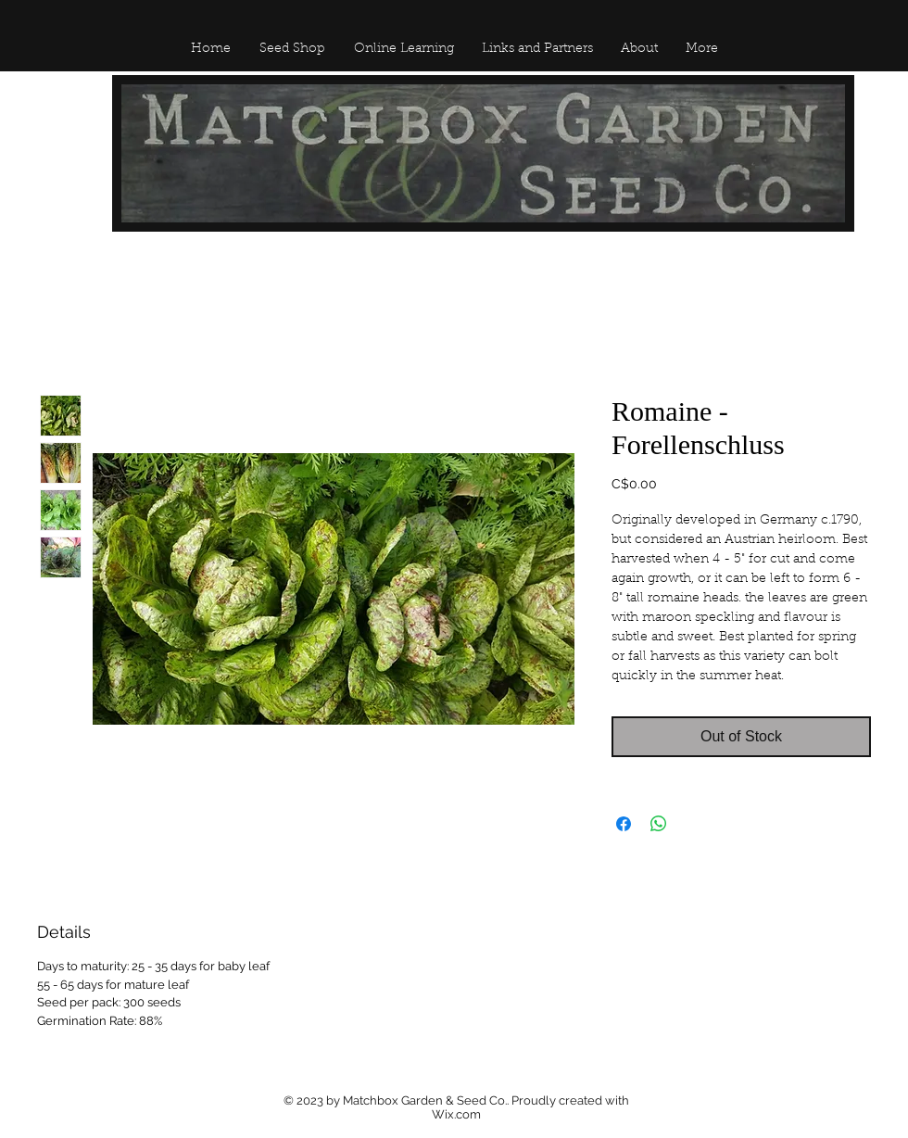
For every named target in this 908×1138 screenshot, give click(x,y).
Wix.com (456, 1114)
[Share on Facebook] (623, 824)
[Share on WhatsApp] (659, 824)
